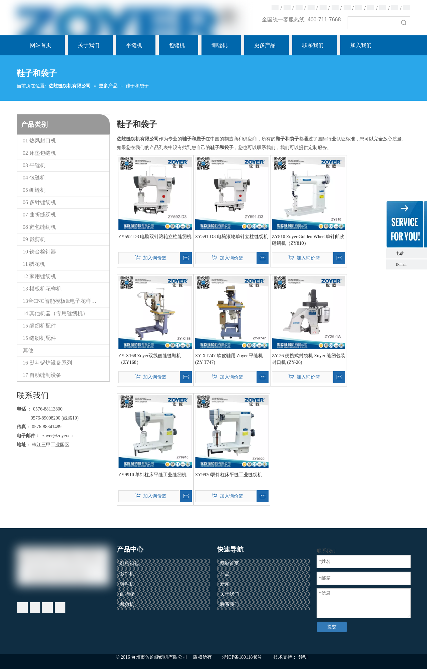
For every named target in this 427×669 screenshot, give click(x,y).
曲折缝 (127, 594)
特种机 (127, 584)
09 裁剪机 (34, 239)
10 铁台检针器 (39, 251)
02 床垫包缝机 (39, 153)
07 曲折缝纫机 (39, 214)
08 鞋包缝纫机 (39, 227)
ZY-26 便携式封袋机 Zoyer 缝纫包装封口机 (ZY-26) (308, 359)
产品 (225, 573)
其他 (28, 350)
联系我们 (229, 604)
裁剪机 (127, 604)
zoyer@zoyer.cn (56, 435)
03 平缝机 (34, 165)
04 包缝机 (34, 177)
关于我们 (229, 594)
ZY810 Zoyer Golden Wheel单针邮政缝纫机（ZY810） (308, 240)
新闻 (225, 584)
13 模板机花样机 (42, 288)
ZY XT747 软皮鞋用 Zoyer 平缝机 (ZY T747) (229, 359)
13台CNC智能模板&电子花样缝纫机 (65, 301)
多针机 (127, 573)
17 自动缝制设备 (42, 375)
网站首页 (229, 563)
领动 (303, 657)
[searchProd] (373, 23)
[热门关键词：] (404, 23)
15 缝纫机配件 (39, 325)
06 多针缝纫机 (39, 202)
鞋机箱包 (129, 563)
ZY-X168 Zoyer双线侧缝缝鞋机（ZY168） (149, 359)
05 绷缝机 (34, 190)
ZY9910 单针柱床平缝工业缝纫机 (152, 474)
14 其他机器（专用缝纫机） (55, 313)
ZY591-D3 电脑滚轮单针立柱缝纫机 (231, 236)
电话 (410, 253)
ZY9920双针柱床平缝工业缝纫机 (228, 474)
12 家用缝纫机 (39, 276)
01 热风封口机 (39, 140)
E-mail (401, 264)
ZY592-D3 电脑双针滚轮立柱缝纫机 (154, 236)
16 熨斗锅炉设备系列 (47, 363)
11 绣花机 (34, 264)
